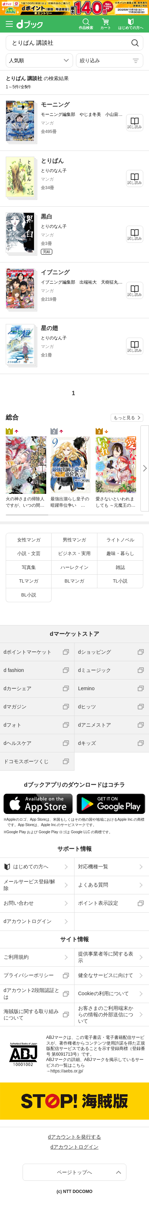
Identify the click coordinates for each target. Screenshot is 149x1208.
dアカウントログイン (28, 921)
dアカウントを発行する (74, 1137)
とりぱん (52, 161)
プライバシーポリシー (29, 975)
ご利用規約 (16, 957)
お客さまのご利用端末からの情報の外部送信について (105, 1014)
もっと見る (124, 417)
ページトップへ (74, 1172)
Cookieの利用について (103, 993)
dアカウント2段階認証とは (31, 993)
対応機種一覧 (93, 866)
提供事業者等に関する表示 (105, 957)
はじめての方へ (26, 866)
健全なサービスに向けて (105, 975)
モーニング (55, 105)
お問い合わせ (19, 903)
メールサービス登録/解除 (29, 885)
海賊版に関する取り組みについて (31, 1014)
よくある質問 (93, 885)
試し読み (135, 127)
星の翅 (49, 328)
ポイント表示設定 (98, 903)
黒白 (46, 216)
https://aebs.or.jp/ (67, 1071)
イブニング (55, 272)
